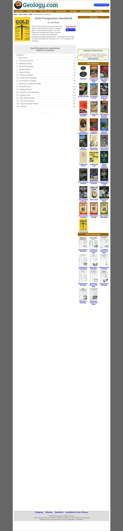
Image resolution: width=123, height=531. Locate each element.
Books (26, 14)
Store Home (19, 11)
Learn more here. (93, 58)
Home (15, 14)
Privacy (84, 512)
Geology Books (61, 11)
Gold (30, 14)
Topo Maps (98, 11)
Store (20, 14)
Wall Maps (73, 11)
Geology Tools (31, 11)
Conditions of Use (72, 512)
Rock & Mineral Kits (46, 11)
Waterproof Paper (86, 11)
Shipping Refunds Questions (49, 512)
